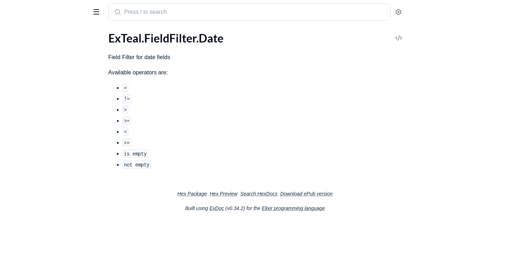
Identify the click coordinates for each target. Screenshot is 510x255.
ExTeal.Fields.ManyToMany (38, 181)
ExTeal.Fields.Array (28, 104)
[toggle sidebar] (97, 11)
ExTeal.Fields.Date (27, 133)
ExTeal (15, 8)
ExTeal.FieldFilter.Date (32, 47)
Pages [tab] (13, 33)
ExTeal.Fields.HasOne (31, 162)
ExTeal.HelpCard (25, 238)
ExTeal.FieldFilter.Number (36, 66)
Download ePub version (359, 194)
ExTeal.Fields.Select (28, 209)
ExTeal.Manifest (24, 248)
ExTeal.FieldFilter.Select (33, 76)
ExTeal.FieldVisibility (30, 95)
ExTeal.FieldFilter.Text (31, 85)
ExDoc (269, 208)
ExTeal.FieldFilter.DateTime (38, 56)
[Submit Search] (170, 13)
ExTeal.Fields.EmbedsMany (38, 143)
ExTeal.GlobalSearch (30, 219)
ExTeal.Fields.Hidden (30, 171)
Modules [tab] (40, 33)
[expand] (99, 47)
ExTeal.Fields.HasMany (33, 152)
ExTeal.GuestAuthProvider (37, 229)
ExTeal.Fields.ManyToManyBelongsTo (50, 190)
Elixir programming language (346, 208)
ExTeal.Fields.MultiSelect (35, 200)
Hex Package (245, 194)
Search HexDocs (311, 194)
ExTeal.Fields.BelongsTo (34, 114)
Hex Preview (277, 194)
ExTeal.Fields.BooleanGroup (39, 123)
